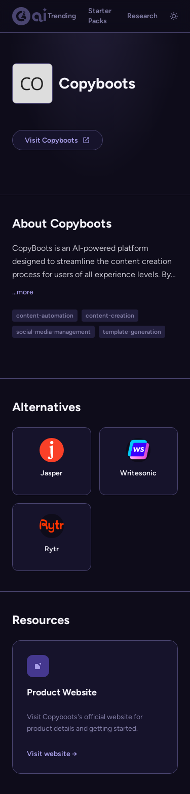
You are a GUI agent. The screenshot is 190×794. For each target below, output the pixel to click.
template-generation (132, 331)
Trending (62, 16)
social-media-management (53, 331)
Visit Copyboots (57, 140)
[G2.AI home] (30, 16)
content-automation (44, 315)
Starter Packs (99, 16)
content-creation (110, 315)
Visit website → (52, 753)
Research (142, 16)
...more (22, 292)
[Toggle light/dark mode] (174, 16)
